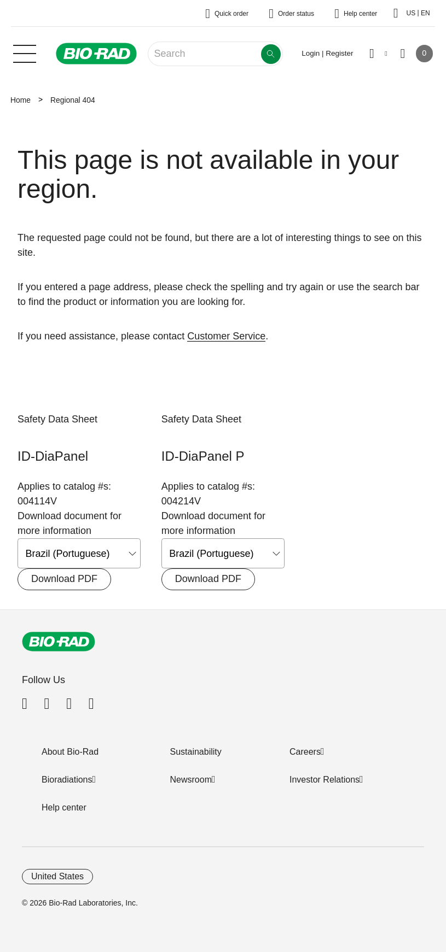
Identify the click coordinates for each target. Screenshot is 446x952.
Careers (305, 751)
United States (57, 876)
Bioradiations (67, 779)
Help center (64, 807)
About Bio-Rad (70, 751)
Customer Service (226, 336)
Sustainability (196, 751)
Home (20, 100)
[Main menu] (24, 52)
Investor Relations (324, 779)
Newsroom (191, 779)
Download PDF (64, 578)
